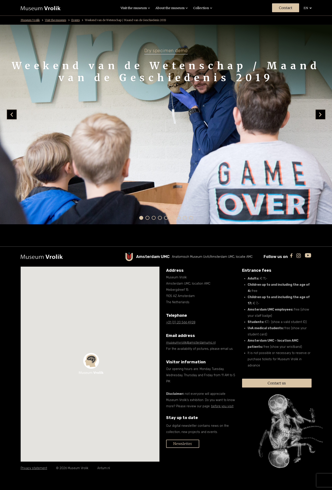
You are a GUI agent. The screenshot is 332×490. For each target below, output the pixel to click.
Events (77, 20)
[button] (141, 218)
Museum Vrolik (32, 20)
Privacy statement (34, 468)
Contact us (277, 383)
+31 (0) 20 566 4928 (180, 322)
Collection (202, 8)
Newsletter (182, 443)
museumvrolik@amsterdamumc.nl (191, 342)
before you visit (222, 406)
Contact (285, 8)
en (308, 8)
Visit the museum (135, 8)
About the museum (171, 8)
